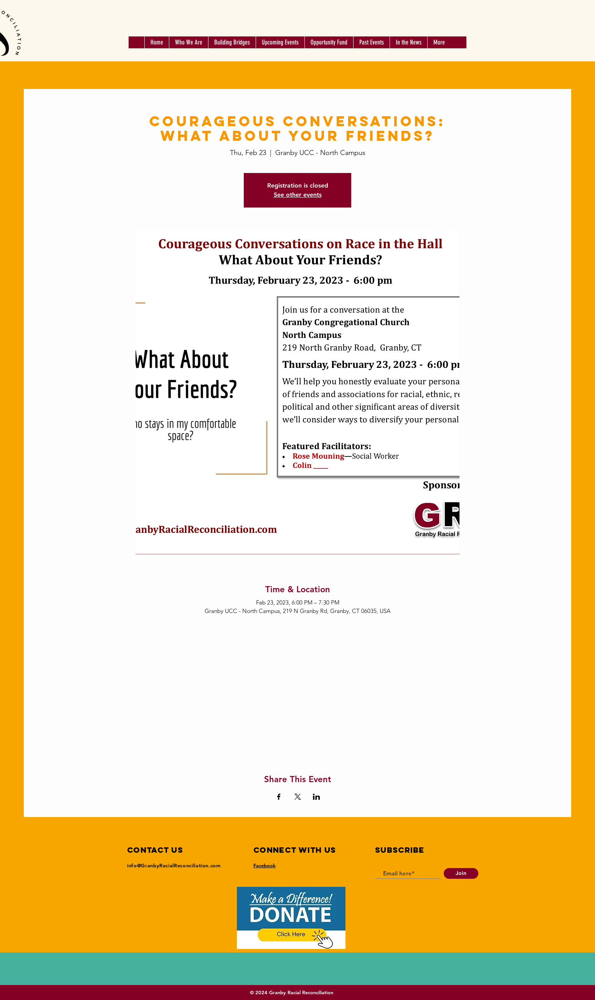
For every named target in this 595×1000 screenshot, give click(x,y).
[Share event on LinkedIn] (316, 797)
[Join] (461, 873)
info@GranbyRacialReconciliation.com (174, 865)
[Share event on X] (297, 797)
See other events (298, 194)
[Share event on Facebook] (279, 797)
